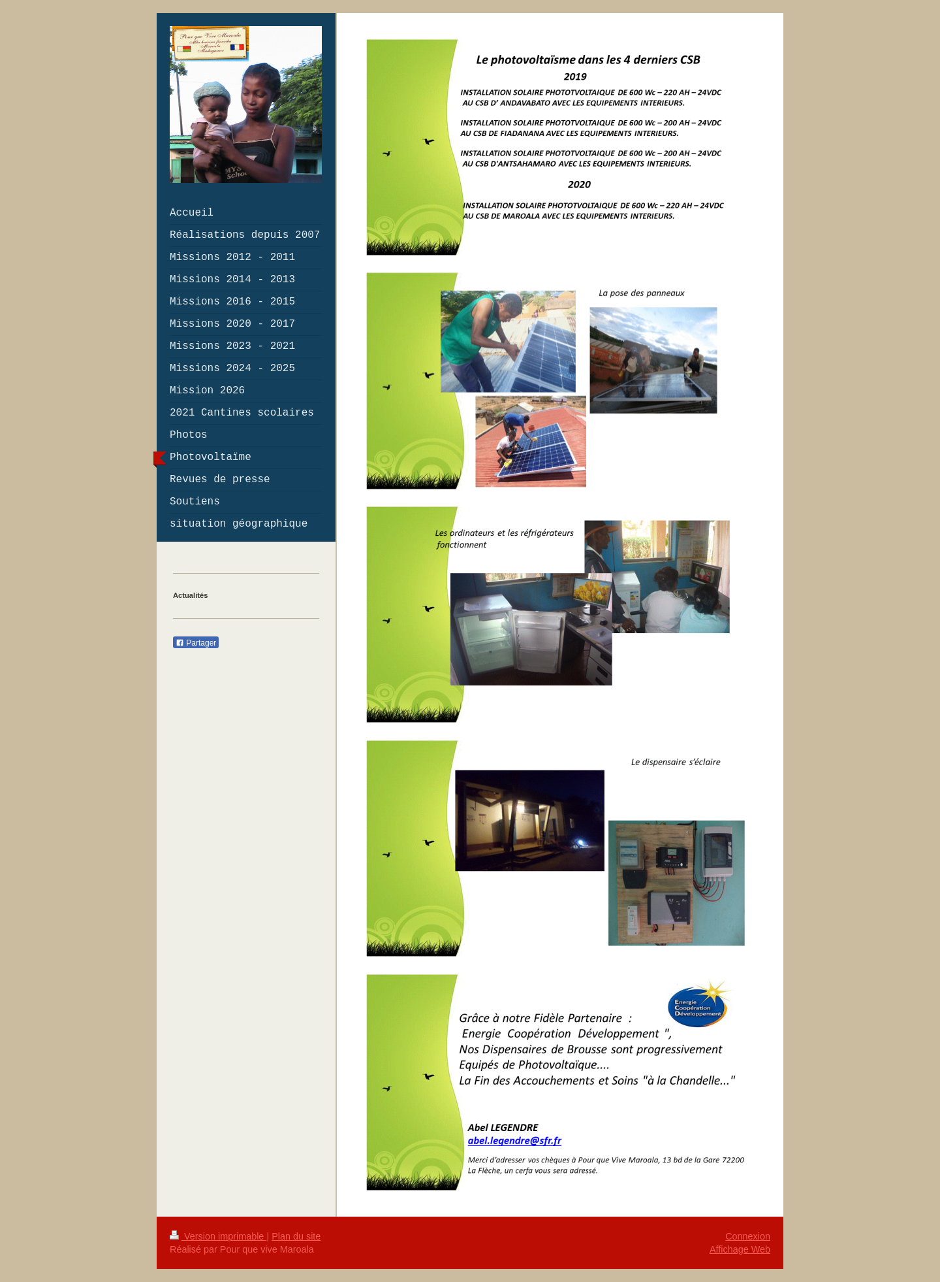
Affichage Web (740, 1249)
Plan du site (296, 1236)
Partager (196, 643)
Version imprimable (218, 1236)
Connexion (747, 1236)
